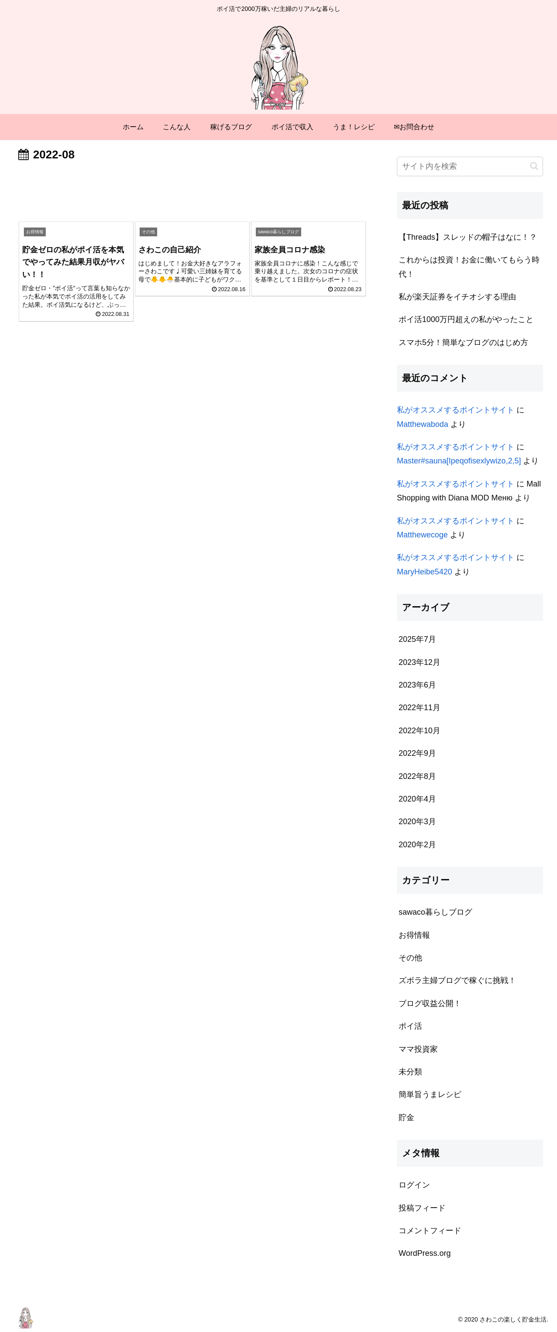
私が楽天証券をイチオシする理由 (457, 296)
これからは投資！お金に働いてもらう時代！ (469, 266)
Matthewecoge (422, 534)
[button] (534, 166)
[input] (470, 166)
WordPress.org (425, 1253)
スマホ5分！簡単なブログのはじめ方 (463, 342)
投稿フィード (422, 1208)
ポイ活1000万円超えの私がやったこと (466, 319)
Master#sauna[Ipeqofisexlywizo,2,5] (459, 460)
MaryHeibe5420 (424, 571)
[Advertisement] (192, 190)
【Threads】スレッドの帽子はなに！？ (468, 237)
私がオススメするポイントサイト (455, 410)
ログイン (414, 1185)
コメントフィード (430, 1230)
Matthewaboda (422, 424)
